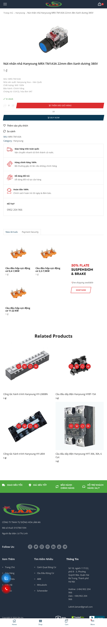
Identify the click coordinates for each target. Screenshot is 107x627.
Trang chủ (8, 12)
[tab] (11, 232)
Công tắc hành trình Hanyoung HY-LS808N (25, 394)
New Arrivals (12, 231)
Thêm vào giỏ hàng (61, 105)
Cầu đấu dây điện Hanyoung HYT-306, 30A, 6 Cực (79, 455)
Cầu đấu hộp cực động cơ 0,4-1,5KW (17, 269)
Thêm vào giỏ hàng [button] (24, 366)
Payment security (30, 231)
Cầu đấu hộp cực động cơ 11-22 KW (17, 309)
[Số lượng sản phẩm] (9, 105)
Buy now (55, 117)
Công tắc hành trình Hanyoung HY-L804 (24, 453)
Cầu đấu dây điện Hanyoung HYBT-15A (76, 394)
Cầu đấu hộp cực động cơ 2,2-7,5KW (48, 269)
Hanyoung (20, 12)
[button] (81, 290)
